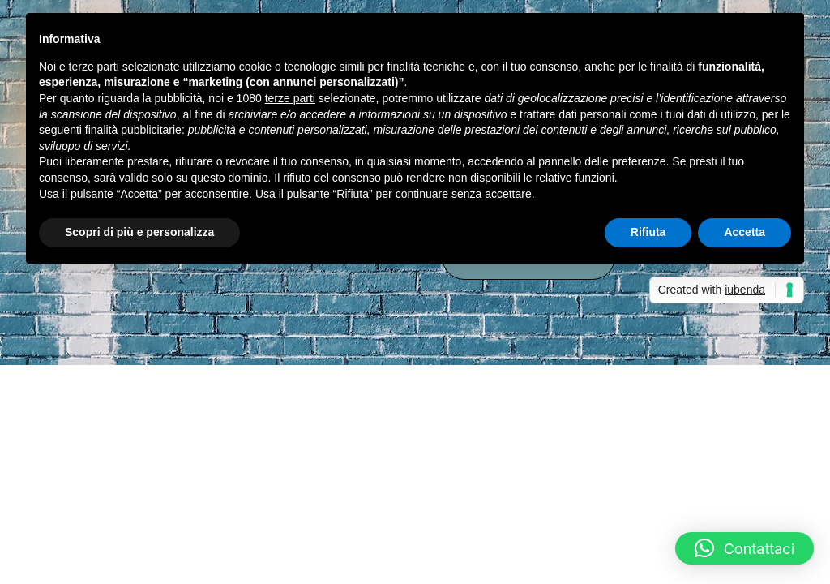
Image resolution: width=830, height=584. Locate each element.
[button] (744, 548)
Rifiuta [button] (648, 231)
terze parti (290, 98)
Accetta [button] (744, 231)
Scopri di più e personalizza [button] (139, 231)
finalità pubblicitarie (133, 129)
